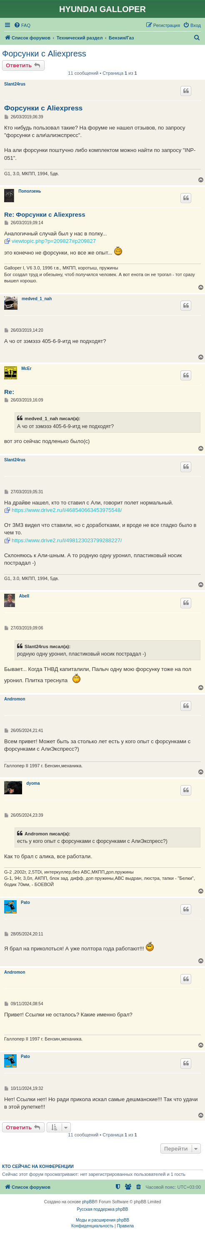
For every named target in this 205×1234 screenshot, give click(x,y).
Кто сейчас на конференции (38, 1166)
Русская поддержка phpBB (102, 1209)
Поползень (29, 191)
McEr (26, 368)
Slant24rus (14, 84)
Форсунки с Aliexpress (44, 53)
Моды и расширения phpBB (102, 1220)
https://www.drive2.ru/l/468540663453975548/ (67, 510)
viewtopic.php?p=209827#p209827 (54, 241)
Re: (9, 391)
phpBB (88, 1202)
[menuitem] (22, 25)
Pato (25, 902)
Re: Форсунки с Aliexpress (44, 214)
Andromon (14, 699)
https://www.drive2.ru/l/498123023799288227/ (67, 540)
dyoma (33, 783)
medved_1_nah (37, 298)
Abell (24, 596)
